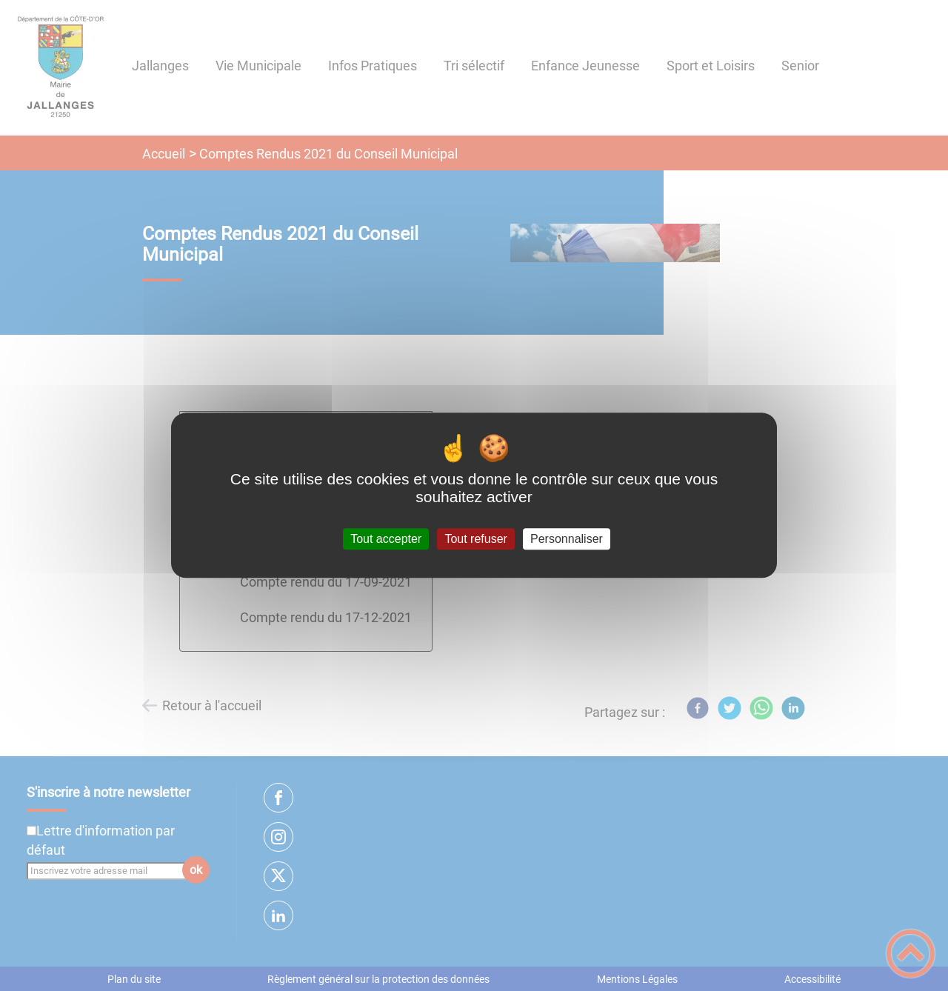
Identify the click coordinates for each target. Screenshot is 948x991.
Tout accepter (385, 539)
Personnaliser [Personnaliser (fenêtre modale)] (566, 539)
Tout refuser (475, 539)
